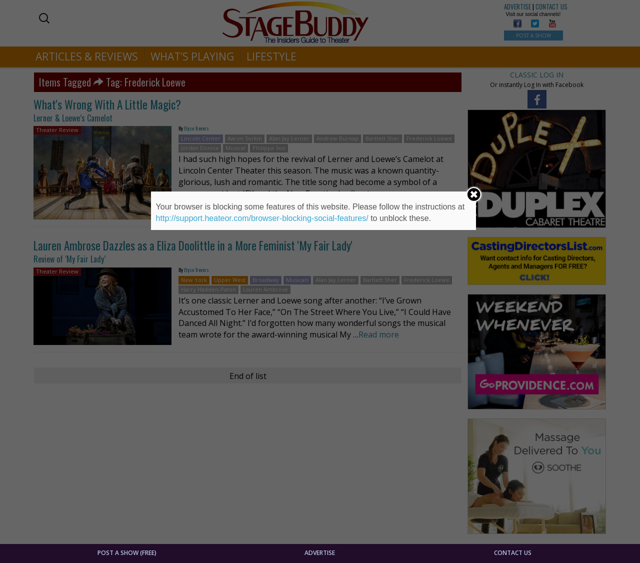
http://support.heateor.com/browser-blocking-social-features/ (262, 218)
